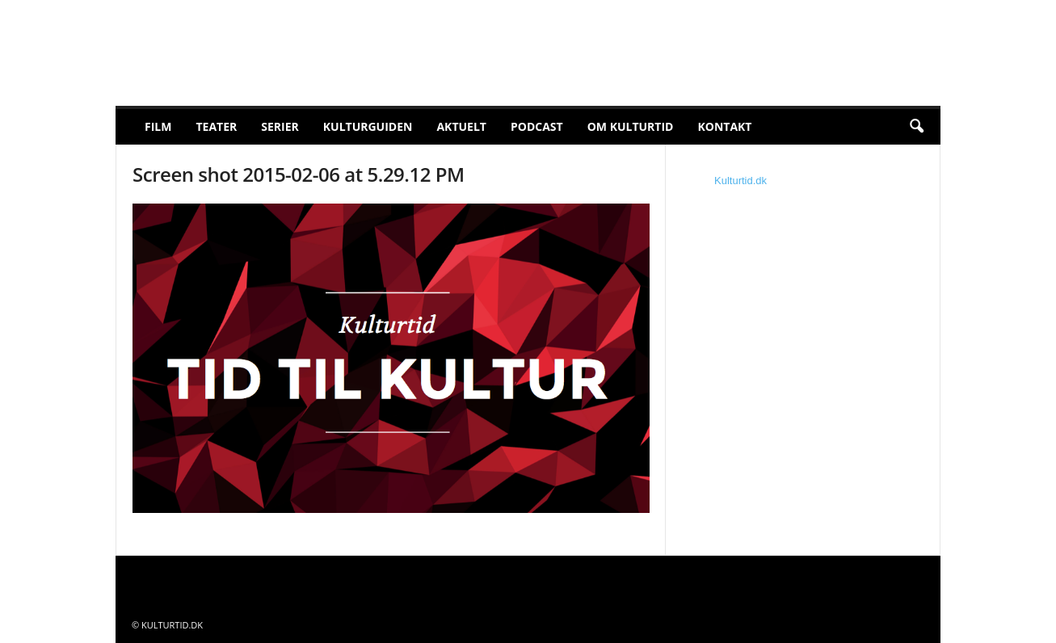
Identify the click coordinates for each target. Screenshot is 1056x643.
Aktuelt (461, 126)
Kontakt (724, 126)
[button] (916, 127)
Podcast (537, 126)
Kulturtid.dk (740, 180)
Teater (216, 126)
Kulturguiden (368, 126)
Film (158, 126)
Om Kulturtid (630, 126)
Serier (280, 126)
